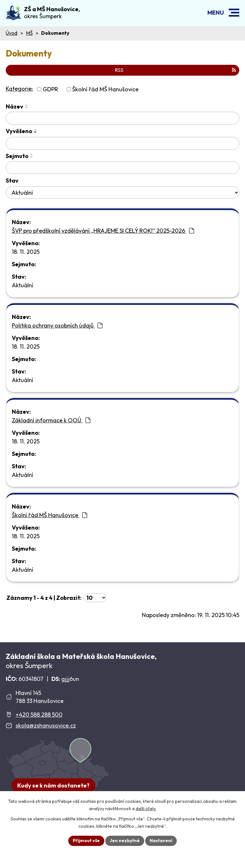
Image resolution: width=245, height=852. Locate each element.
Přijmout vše (86, 840)
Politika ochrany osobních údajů (57, 325)
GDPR (50, 89)
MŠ (29, 33)
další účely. (146, 808)
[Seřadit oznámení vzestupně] (26, 105)
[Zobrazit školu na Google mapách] (57, 768)
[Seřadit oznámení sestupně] (26, 107)
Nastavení (161, 840)
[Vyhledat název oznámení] (122, 118)
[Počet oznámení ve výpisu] (95, 597)
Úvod (11, 33)
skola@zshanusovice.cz (46, 725)
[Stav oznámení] (122, 192)
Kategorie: (19, 88)
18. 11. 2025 (26, 251)
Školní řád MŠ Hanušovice (105, 89)
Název (14, 106)
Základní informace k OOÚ (51, 420)
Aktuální (22, 285)
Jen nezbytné (125, 840)
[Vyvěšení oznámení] (122, 143)
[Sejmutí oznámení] (122, 167)
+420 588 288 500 (39, 714)
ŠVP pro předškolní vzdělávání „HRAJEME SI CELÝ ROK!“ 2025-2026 (103, 230)
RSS (175, 70)
